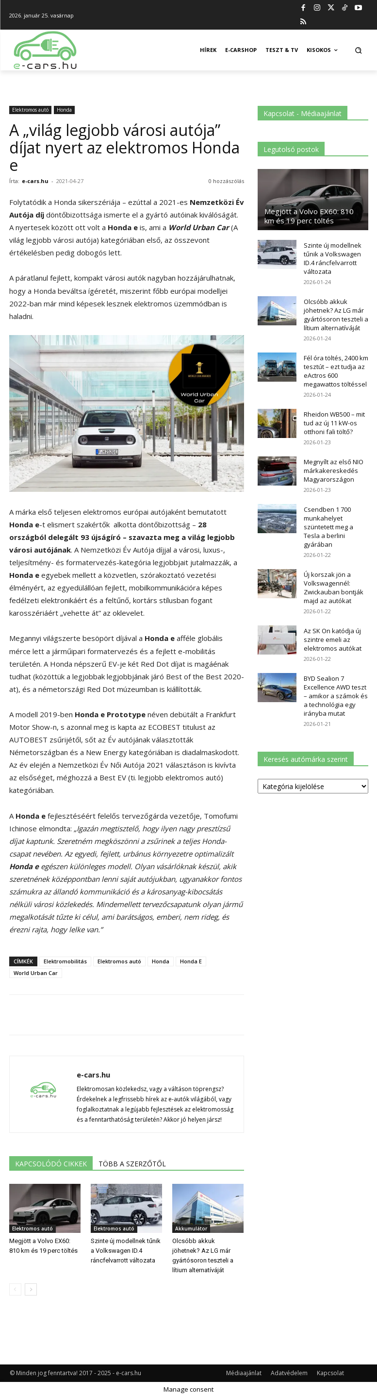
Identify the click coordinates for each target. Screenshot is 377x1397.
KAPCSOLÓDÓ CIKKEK (51, 1163)
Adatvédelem (289, 1373)
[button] (358, 50)
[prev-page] (15, 1289)
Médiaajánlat (244, 1373)
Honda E (191, 961)
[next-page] (31, 1289)
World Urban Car (36, 972)
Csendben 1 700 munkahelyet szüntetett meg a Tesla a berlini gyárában (328, 527)
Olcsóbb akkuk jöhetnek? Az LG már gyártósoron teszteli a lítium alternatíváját (336, 314)
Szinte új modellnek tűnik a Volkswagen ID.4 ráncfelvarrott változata (126, 1250)
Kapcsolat (330, 1373)
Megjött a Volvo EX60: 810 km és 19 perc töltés (309, 215)
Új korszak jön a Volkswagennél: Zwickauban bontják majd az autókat (333, 587)
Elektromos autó (30, 109)
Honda (64, 109)
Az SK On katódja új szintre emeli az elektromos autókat (332, 639)
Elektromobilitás (65, 961)
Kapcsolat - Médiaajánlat (302, 113)
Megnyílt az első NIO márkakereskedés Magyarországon (333, 470)
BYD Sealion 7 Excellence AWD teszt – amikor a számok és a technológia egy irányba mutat (336, 696)
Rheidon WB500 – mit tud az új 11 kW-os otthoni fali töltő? (334, 423)
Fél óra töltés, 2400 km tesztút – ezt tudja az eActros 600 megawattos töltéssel (336, 370)
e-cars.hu (35, 181)
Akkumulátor (191, 1228)
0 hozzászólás (226, 181)
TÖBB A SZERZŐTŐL (132, 1163)
